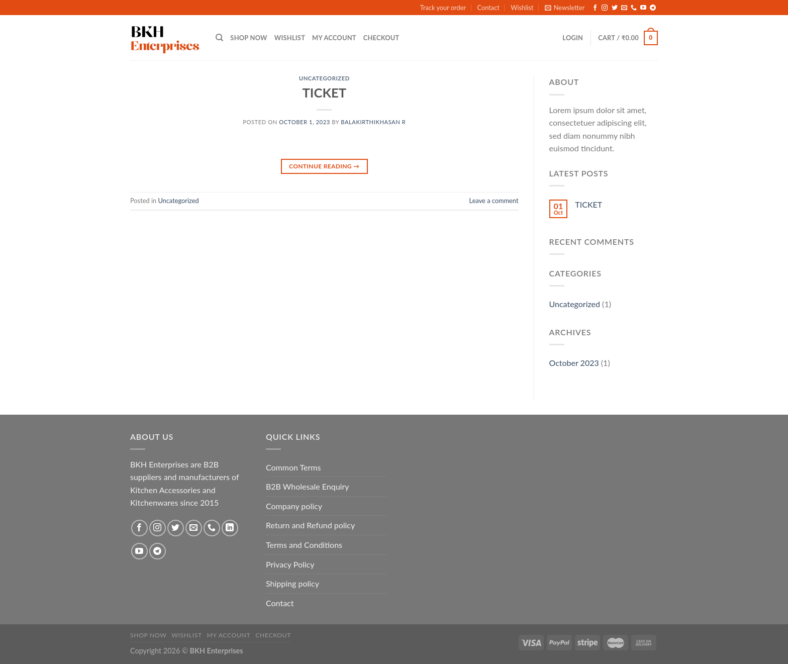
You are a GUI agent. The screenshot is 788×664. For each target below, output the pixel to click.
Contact (488, 8)
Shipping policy (292, 583)
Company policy (294, 506)
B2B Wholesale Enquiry (307, 486)
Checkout (381, 38)
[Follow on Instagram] (605, 8)
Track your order (443, 8)
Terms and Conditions (304, 544)
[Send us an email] (624, 8)
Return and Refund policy (310, 525)
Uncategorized (324, 78)
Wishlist (522, 8)
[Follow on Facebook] (595, 8)
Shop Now (248, 38)
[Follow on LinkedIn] (230, 528)
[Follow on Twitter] (615, 8)
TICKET (325, 92)
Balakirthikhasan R (373, 122)
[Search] (219, 37)
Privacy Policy (290, 564)
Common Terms (293, 467)
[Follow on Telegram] (653, 8)
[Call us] (634, 8)
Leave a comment (494, 201)
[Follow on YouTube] (643, 8)
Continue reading (324, 166)
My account (334, 38)
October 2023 (574, 362)
